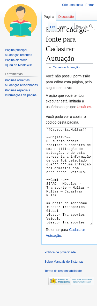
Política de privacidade (60, 271)
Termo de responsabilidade (63, 290)
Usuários (84, 107)
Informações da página (20, 95)
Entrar (89, 5)
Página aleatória (16, 60)
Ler (49, 27)
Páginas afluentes (17, 80)
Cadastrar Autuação (66, 67)
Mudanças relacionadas (21, 85)
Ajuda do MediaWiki (18, 65)
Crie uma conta (72, 5)
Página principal (16, 50)
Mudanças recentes (18, 55)
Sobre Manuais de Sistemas (63, 281)
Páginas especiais (17, 90)
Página (49, 17)
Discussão (66, 17)
